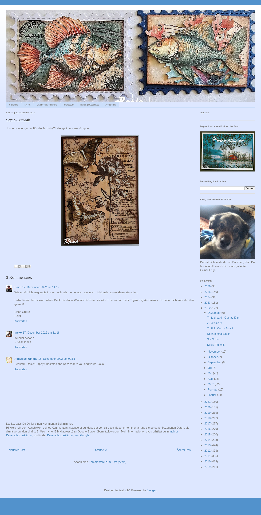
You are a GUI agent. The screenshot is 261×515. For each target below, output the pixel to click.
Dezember (214, 312)
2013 (207, 445)
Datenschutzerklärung (47, 105)
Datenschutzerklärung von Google (68, 435)
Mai (210, 373)
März (211, 384)
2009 (207, 467)
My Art (27, 105)
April (211, 378)
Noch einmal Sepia (218, 333)
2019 (207, 412)
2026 (207, 286)
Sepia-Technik (216, 344)
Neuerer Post (17, 449)
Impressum (69, 105)
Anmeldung (110, 105)
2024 (207, 297)
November (214, 351)
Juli (210, 367)
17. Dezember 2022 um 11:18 (41, 332)
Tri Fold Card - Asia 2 (220, 328)
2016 (207, 428)
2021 (207, 401)
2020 (207, 407)
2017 (207, 423)
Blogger (151, 490)
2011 (207, 456)
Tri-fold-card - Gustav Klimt (223, 317)
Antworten (20, 321)
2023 (207, 302)
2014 (207, 439)
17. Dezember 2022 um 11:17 (40, 287)
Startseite (13, 105)
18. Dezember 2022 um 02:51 (56, 358)
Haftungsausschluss (89, 105)
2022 (207, 308)
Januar (212, 394)
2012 (207, 450)
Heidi (17, 287)
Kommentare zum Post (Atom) (107, 462)
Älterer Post (184, 449)
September (215, 362)
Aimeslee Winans (25, 358)
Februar (213, 389)
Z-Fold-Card (214, 323)
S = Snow (213, 339)
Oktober (213, 357)
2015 (207, 434)
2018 (207, 418)
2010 (207, 461)
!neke (18, 332)
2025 (207, 291)
